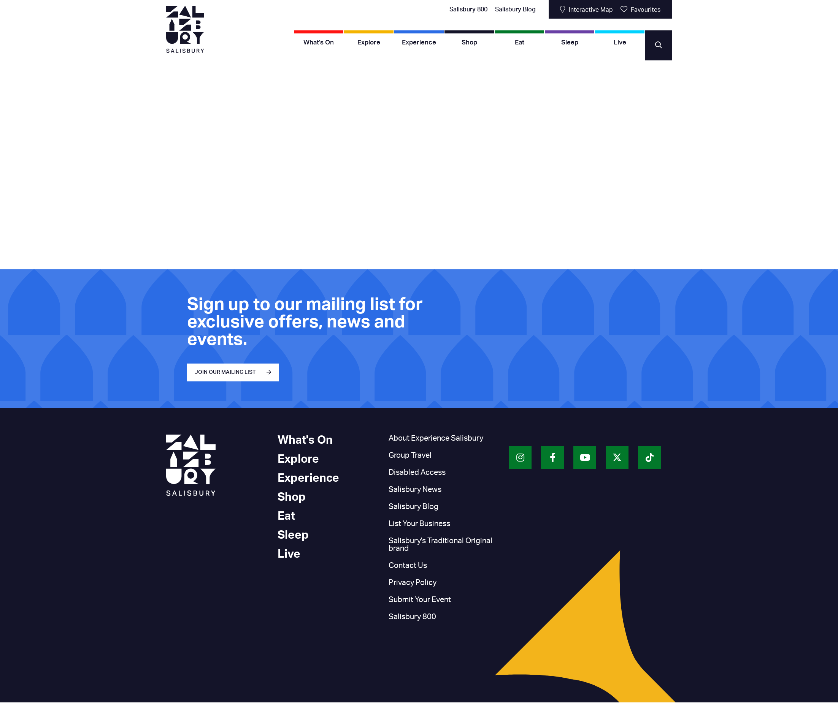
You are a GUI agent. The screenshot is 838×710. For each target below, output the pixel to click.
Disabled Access (417, 472)
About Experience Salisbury (436, 438)
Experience (419, 42)
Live (620, 42)
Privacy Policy (412, 583)
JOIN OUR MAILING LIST (225, 372)
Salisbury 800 (468, 9)
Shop (469, 42)
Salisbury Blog (515, 9)
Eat (519, 42)
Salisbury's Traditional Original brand (440, 544)
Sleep (569, 42)
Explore (368, 42)
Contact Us (408, 565)
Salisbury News (415, 489)
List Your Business (419, 524)
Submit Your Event (420, 600)
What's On (318, 42)
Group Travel (410, 455)
